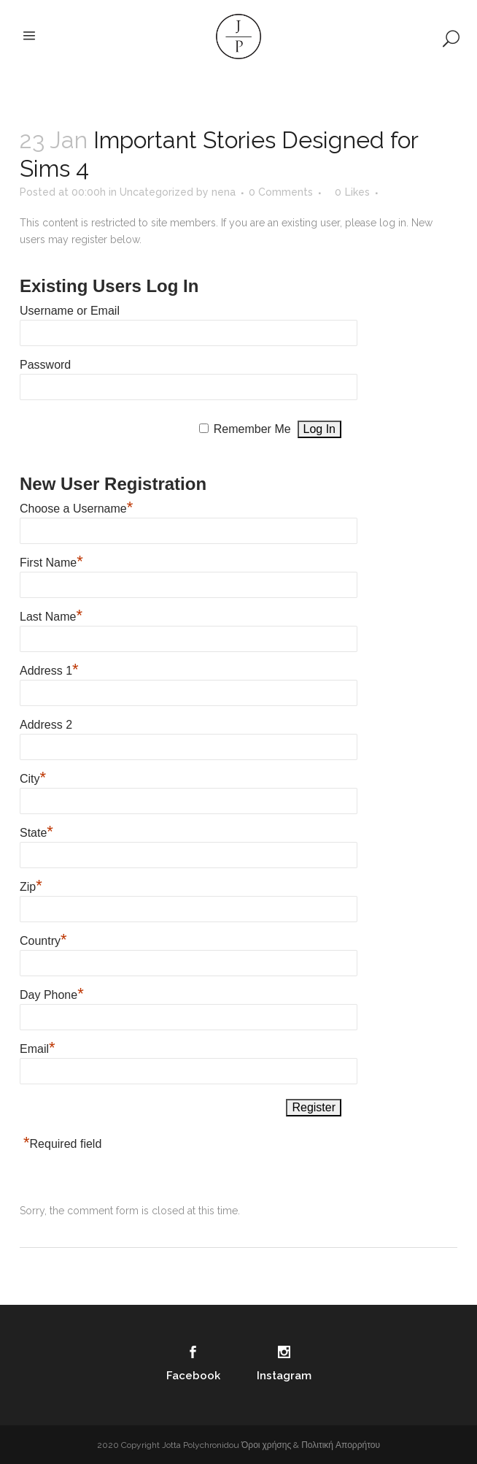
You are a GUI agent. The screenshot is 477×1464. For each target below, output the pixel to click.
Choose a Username (76, 507)
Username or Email (70, 310)
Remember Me (252, 429)
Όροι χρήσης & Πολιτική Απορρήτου (310, 1445)
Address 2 (46, 724)
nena (224, 192)
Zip (31, 885)
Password (45, 365)
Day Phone (52, 993)
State (36, 831)
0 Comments (281, 192)
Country (43, 939)
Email (37, 1047)
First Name (51, 561)
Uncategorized (156, 192)
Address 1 (49, 669)
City (33, 777)
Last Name (51, 615)
